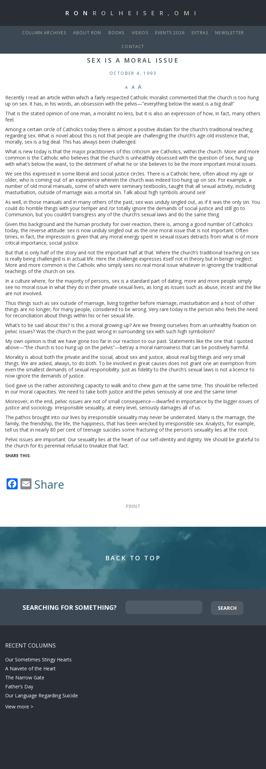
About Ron (87, 33)
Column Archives (44, 33)
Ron (133, 13)
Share (49, 484)
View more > (19, 706)
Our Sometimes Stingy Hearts (38, 659)
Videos (140, 33)
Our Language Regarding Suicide (41, 695)
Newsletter (229, 33)
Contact (133, 46)
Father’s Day (19, 686)
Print (133, 506)
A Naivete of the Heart (30, 668)
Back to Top (133, 558)
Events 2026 (170, 33)
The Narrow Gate (24, 677)
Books (116, 33)
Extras (200, 33)
